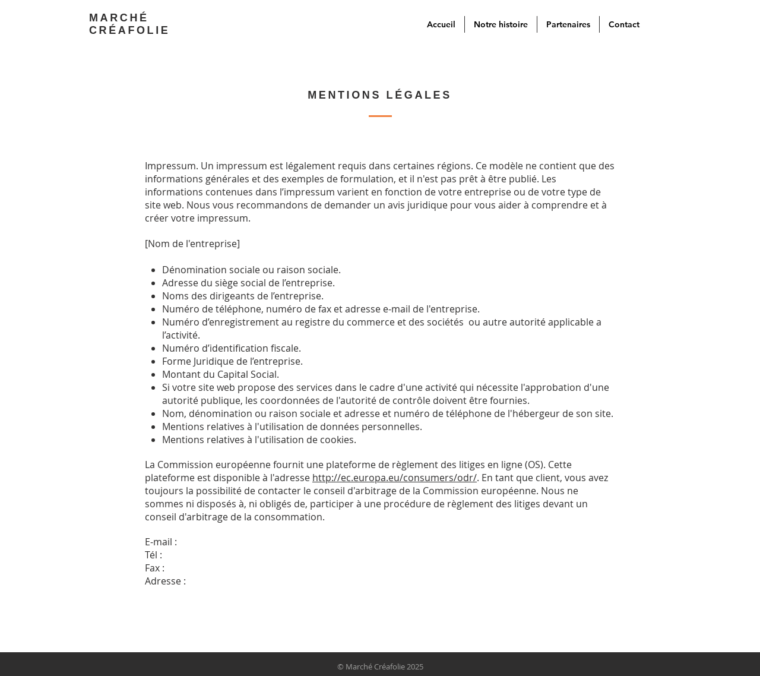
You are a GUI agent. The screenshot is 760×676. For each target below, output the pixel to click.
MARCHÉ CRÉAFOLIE (129, 24)
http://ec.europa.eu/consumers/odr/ (394, 477)
